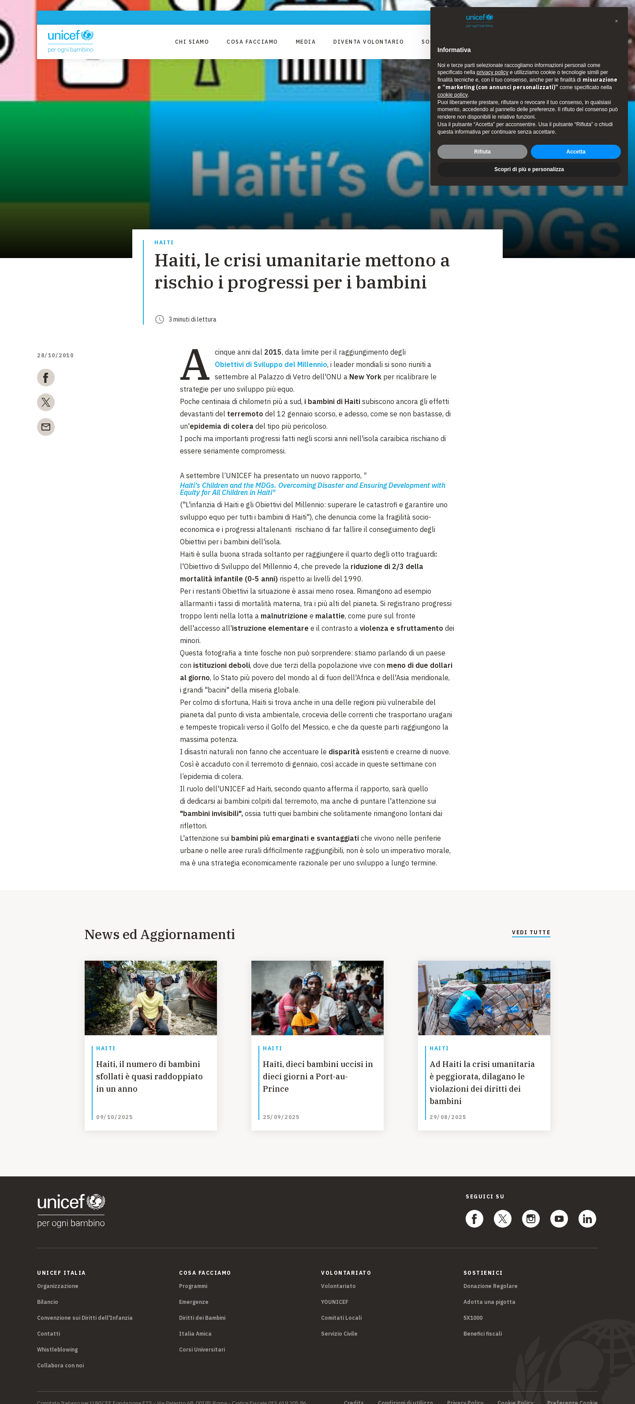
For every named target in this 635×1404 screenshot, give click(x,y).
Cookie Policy (515, 1392)
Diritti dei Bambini (202, 1307)
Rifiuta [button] (482, 152)
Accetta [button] (575, 152)
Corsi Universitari (202, 1339)
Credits (354, 1392)
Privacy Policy (465, 1392)
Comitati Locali (341, 1307)
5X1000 (472, 1307)
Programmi (193, 1275)
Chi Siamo (192, 41)
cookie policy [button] (452, 95)
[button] (616, 21)
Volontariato (338, 1275)
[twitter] (46, 404)
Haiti (164, 243)
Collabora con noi (60, 1355)
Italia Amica (195, 1323)
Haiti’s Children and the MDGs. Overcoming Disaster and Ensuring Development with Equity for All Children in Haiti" (312, 489)
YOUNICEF (334, 1291)
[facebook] (46, 379)
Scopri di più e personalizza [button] (529, 169)
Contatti (48, 1323)
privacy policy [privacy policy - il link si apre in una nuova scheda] (492, 72)
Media (306, 41)
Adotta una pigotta (489, 1291)
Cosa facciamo (252, 41)
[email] (46, 428)
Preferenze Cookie (572, 1392)
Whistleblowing (57, 1339)
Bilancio (47, 1291)
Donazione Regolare (490, 1275)
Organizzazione (57, 1275)
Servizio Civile (339, 1323)
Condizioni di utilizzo (405, 1392)
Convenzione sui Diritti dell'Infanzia (85, 1307)
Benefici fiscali (482, 1323)
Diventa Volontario (368, 41)
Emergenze (194, 1291)
